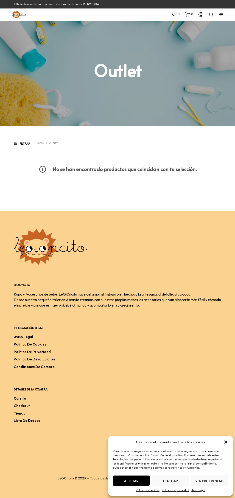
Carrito (20, 398)
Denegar (170, 480)
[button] (226, 442)
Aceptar (131, 480)
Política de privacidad (175, 490)
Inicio (40, 143)
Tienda (19, 413)
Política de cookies (147, 490)
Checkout (22, 406)
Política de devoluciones (34, 359)
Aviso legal (198, 490)
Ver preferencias (209, 480)
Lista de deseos (27, 420)
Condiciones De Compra (34, 367)
